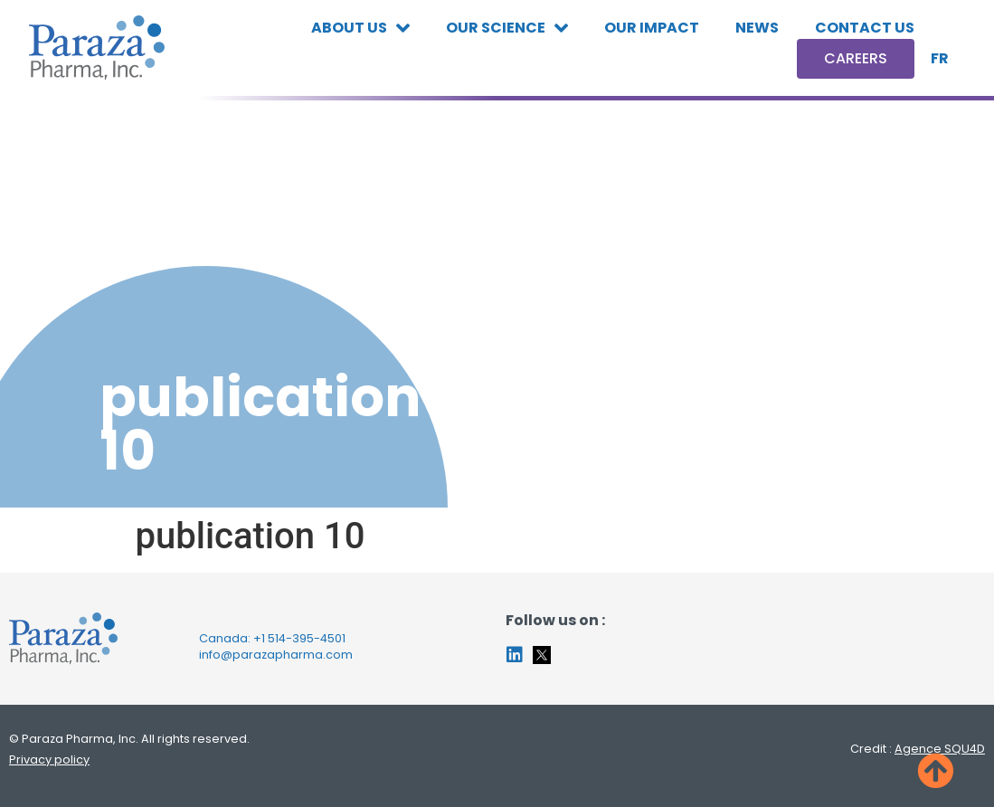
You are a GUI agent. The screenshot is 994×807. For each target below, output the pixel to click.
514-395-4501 (307, 638)
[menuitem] (940, 58)
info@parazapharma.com (276, 654)
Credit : (917, 748)
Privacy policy (49, 759)
